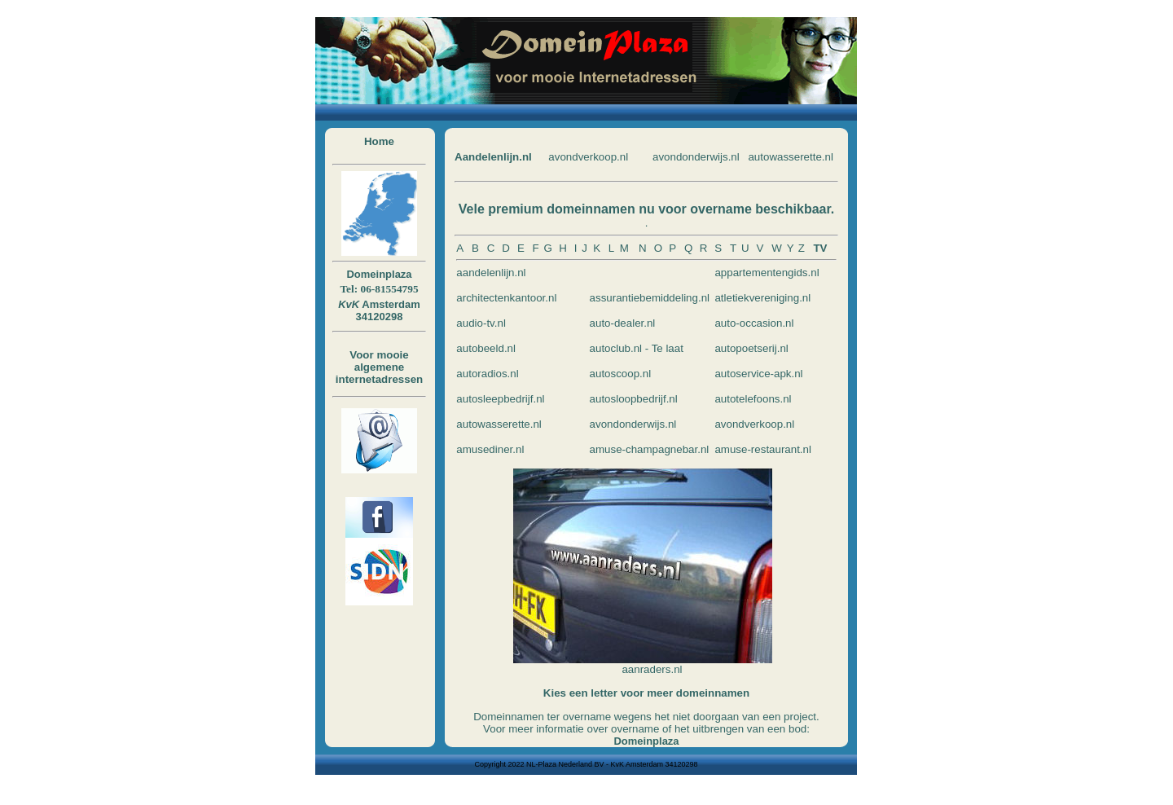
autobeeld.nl (486, 348)
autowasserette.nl (790, 157)
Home (379, 141)
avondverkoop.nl (588, 157)
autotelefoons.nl (752, 399)
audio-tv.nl (481, 323)
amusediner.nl (490, 449)
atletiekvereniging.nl (762, 298)
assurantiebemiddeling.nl (650, 298)
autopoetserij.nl (751, 348)
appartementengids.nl (766, 272)
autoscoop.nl (621, 373)
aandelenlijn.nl (490, 272)
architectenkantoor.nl (506, 298)
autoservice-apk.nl (758, 373)
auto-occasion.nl (753, 323)
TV (820, 248)
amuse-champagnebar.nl (650, 449)
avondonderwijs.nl (696, 157)
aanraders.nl (652, 669)
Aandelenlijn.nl (493, 157)
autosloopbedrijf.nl (634, 399)
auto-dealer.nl (623, 323)
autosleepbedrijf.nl (500, 399)
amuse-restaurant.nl (762, 449)
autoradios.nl (487, 373)
